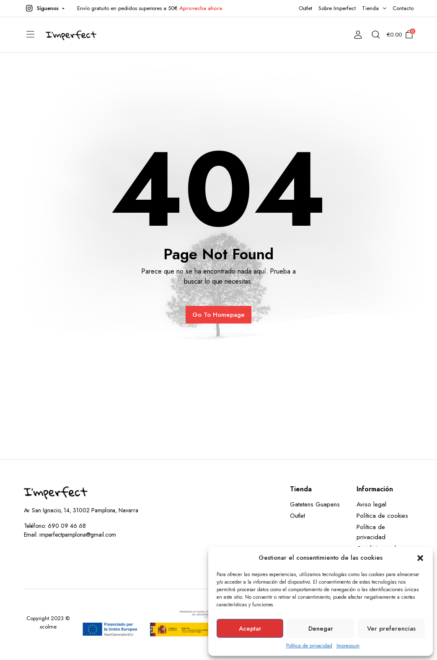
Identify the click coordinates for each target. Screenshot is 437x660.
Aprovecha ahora (200, 8)
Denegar (320, 628)
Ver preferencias (391, 628)
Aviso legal (371, 504)
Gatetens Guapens (315, 504)
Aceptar (250, 628)
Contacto (403, 8)
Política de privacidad (309, 646)
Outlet (306, 8)
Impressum (347, 646)
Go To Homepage (218, 314)
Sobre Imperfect (337, 8)
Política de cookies (382, 515)
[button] (420, 557)
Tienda (370, 8)
